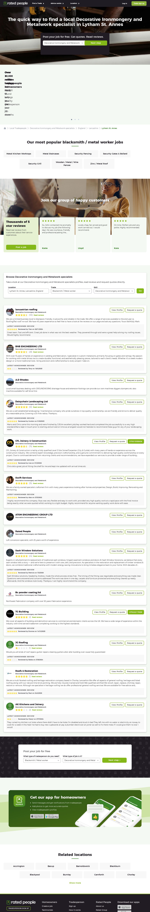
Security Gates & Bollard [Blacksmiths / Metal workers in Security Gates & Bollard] (115, 118)
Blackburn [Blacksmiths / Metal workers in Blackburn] (115, 831)
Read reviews (39, 280)
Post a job (21, 212)
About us (100, 871)
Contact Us (67, 903)
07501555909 (135, 406)
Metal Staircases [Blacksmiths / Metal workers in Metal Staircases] (51, 118)
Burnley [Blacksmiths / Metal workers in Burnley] (67, 839)
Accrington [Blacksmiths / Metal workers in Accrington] (18, 831)
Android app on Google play (52, 781)
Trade (53, 252)
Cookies (42, 903)
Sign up (72, 871)
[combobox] (28, 255)
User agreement (49, 886)
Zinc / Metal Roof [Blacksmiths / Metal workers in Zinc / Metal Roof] (99, 128)
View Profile (117, 275)
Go (140, 255)
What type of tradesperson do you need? (41, 721)
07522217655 (135, 577)
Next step (96, 43)
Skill (95, 252)
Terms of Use (12, 903)
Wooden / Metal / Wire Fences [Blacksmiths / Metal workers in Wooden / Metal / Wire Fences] (67, 128)
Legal (98, 886)
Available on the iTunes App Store (37, 781)
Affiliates (100, 882)
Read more (46, 200)
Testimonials (47, 875)
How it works (48, 878)
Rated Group (101, 875)
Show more (75, 847)
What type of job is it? (72, 721)
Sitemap (54, 903)
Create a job (47, 871)
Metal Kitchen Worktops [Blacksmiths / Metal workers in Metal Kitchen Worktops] (18, 118)
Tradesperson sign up (18, 873)
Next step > (114, 725)
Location (12, 252)
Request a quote (134, 275)
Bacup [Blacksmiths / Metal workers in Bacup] (51, 831)
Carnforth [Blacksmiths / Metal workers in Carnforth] (99, 839)
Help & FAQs (47, 882)
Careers (99, 878)
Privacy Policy (28, 903)
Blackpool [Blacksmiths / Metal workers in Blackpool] (35, 839)
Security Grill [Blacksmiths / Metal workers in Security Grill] (34, 128)
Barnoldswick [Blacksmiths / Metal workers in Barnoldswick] (83, 831)
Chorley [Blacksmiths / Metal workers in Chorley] (131, 839)
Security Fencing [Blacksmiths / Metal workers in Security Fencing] (83, 118)
